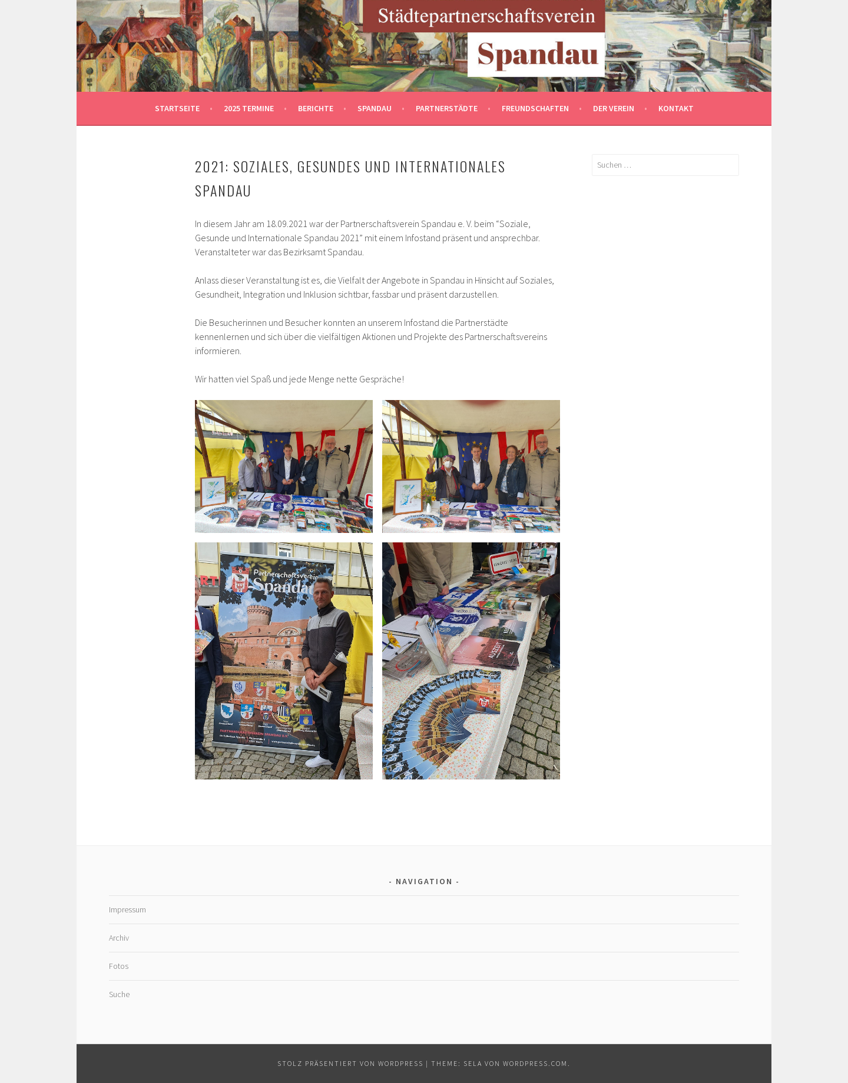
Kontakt (676, 108)
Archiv (119, 937)
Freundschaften (535, 108)
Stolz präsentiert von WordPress (350, 1063)
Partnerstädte (447, 108)
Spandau (374, 108)
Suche (119, 994)
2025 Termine (249, 108)
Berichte (315, 108)
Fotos (118, 966)
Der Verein (613, 108)
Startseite (177, 108)
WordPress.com (535, 1063)
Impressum (127, 909)
